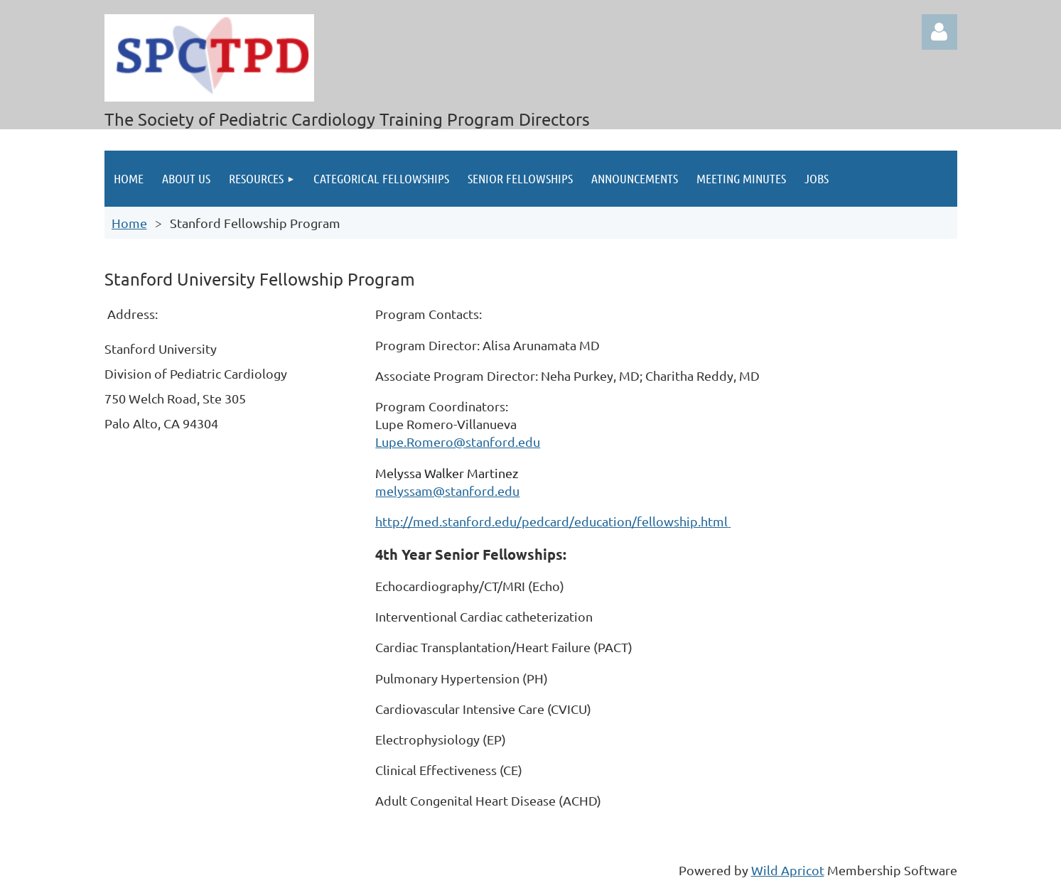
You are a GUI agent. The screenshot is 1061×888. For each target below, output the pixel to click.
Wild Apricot (787, 869)
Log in (939, 32)
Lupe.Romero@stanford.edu (457, 441)
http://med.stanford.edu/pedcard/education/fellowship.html (551, 521)
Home (129, 222)
